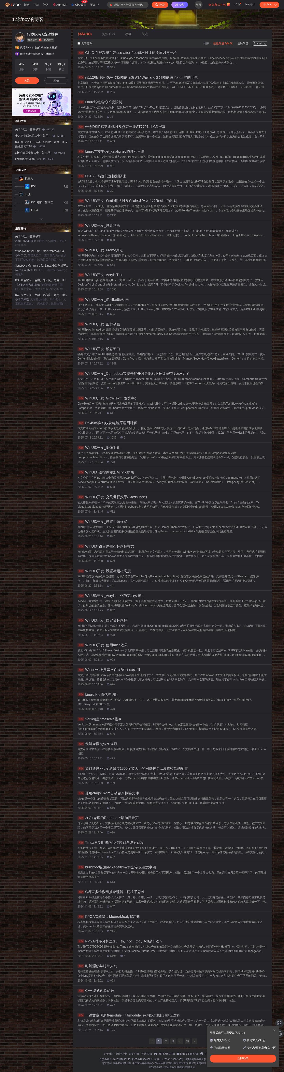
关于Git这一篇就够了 (34, 129)
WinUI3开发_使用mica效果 (103, 645)
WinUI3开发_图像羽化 (99, 448)
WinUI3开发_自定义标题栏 (102, 620)
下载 (36, 4)
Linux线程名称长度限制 (100, 102)
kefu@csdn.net (189, 1053)
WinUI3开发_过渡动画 (99, 225)
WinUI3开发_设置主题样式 (102, 522)
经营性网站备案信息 (195, 1059)
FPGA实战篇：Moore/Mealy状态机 (109, 917)
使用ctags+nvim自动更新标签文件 (108, 793)
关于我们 (108, 1053)
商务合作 (134, 1053)
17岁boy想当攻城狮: (28, 284)
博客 (27, 4)
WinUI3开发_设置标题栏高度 (104, 571)
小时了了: (21, 255)
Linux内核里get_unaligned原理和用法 (111, 151)
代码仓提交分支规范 (97, 744)
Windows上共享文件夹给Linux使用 (109, 670)
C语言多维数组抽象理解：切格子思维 (111, 892)
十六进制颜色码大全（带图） (39, 135)
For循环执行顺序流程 (34, 159)
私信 (56, 80)
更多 (94, 4)
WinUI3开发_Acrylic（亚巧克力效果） (111, 596)
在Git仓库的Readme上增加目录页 (108, 818)
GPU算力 (79, 3)
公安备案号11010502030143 (115, 1059)
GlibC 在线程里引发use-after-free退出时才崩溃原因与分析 (127, 53)
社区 (46, 4)
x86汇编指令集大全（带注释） (40, 152)
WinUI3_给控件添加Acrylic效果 (106, 472)
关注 (27, 80)
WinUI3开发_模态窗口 (99, 349)
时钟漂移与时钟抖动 (97, 966)
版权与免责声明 (197, 1063)
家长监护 (107, 1063)
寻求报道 (146, 1053)
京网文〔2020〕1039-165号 (169, 1059)
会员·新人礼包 (219, 4)
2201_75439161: (25, 240)
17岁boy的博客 (28, 19)
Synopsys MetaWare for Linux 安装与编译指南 (41, 265)
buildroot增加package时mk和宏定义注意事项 (117, 867)
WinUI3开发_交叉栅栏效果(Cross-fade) (112, 497)
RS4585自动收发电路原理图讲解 (107, 423)
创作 (269, 4)
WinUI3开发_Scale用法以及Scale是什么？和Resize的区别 (127, 201)
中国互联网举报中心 (143, 1063)
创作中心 (250, 4)
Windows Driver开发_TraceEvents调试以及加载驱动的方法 (41, 251)
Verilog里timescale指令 (100, 719)
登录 (198, 4)
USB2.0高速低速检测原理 (102, 176)
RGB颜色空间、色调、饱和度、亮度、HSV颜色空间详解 (41, 144)
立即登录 (242, 1058)
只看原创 (85, 43)
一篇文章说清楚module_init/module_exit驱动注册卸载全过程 (129, 1015)
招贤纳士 (121, 1053)
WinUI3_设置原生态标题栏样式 (106, 546)
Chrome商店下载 (164, 1063)
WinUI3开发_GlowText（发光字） (108, 398)
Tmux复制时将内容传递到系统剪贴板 (111, 843)
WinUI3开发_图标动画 (99, 324)
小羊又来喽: (22, 299)
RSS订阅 (260, 43)
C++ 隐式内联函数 (96, 991)
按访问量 (242, 43)
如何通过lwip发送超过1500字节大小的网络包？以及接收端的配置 (133, 768)
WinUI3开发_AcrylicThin (100, 275)
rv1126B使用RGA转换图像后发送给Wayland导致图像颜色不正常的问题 (138, 77)
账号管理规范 (181, 1063)
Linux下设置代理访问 (98, 694)
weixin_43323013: (26, 270)
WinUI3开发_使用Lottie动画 (103, 300)
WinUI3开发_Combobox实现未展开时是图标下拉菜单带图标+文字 (133, 374)
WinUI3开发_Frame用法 (100, 250)
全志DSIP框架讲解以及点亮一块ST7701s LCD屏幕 (121, 127)
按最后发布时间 (223, 43)
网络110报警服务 (122, 1063)
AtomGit (59, 4)
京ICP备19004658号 (142, 1059)
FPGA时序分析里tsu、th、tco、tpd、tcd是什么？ (120, 941)
